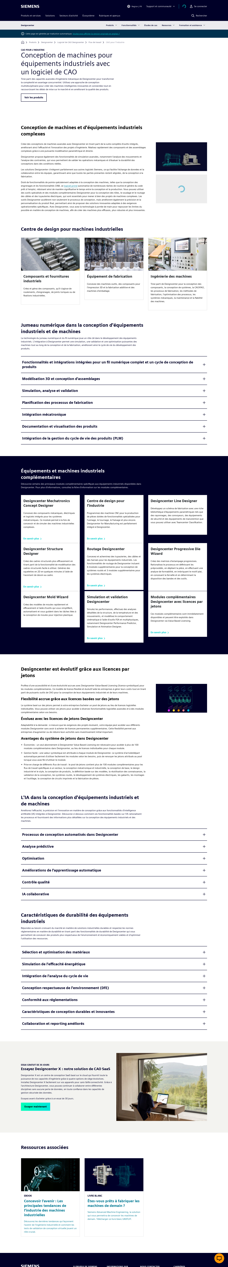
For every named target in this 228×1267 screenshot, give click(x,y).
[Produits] (32, 42)
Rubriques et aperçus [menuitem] (109, 15)
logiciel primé (71, 185)
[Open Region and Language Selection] (137, 6)
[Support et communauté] (164, 6)
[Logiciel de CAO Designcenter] (70, 42)
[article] (50, 271)
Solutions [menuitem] (50, 15)
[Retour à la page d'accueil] (22, 42)
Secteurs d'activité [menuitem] (68, 15)
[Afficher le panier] (186, 6)
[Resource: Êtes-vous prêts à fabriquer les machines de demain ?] (113, 1197)
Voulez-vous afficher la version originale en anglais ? (96, 34)
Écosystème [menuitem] (88, 15)
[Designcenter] (47, 42)
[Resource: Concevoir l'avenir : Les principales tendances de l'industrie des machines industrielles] (50, 1197)
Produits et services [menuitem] (31, 15)
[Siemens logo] (30, 6)
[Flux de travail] (95, 42)
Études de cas (150, 25)
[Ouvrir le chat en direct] (219, 1258)
